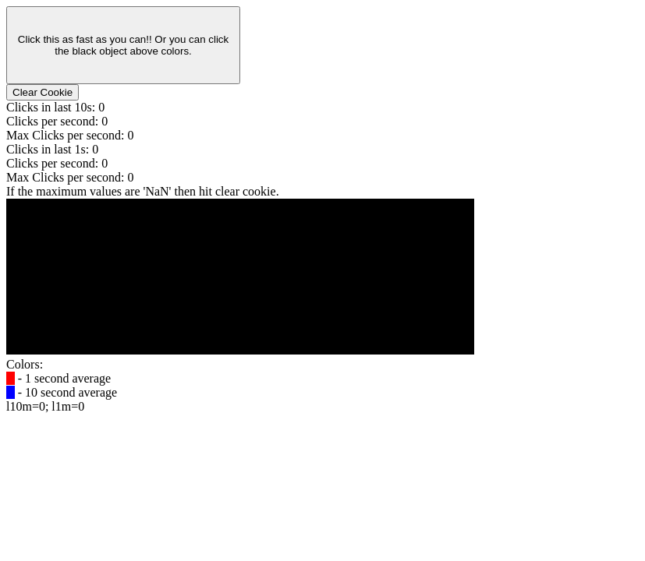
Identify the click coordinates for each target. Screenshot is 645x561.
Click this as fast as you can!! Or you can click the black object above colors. (123, 45)
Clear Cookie (42, 92)
